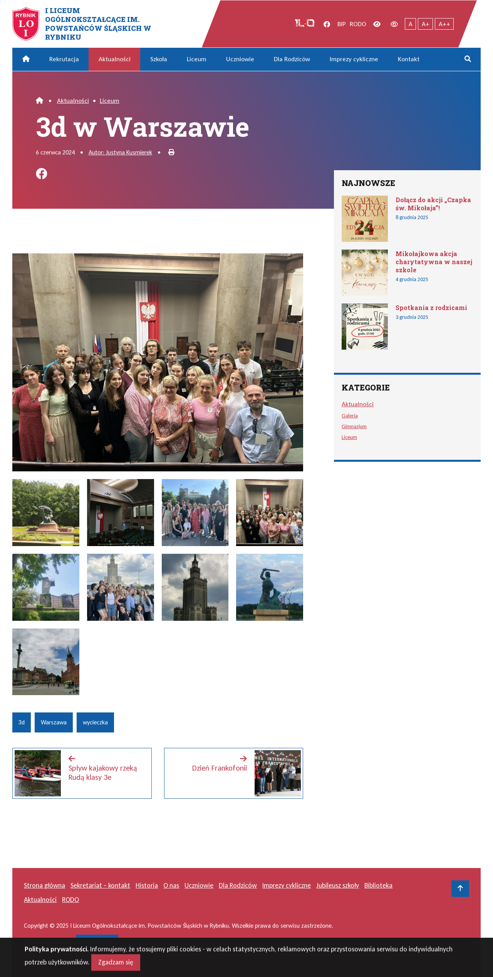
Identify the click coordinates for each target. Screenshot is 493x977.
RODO (358, 24)
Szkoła (158, 59)
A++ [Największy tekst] (444, 24)
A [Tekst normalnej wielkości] (411, 24)
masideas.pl (97, 941)
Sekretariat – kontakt (100, 885)
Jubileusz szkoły (337, 885)
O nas (171, 885)
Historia (147, 885)
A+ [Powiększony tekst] (425, 24)
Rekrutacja (64, 59)
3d (21, 722)
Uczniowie (240, 59)
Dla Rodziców (292, 59)
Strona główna (44, 885)
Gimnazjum (354, 426)
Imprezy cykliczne (354, 59)
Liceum (196, 59)
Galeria (350, 415)
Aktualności (115, 59)
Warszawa (54, 722)
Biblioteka (378, 885)
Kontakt (408, 59)
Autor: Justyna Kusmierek (120, 152)
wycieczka (95, 722)
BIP (341, 24)
